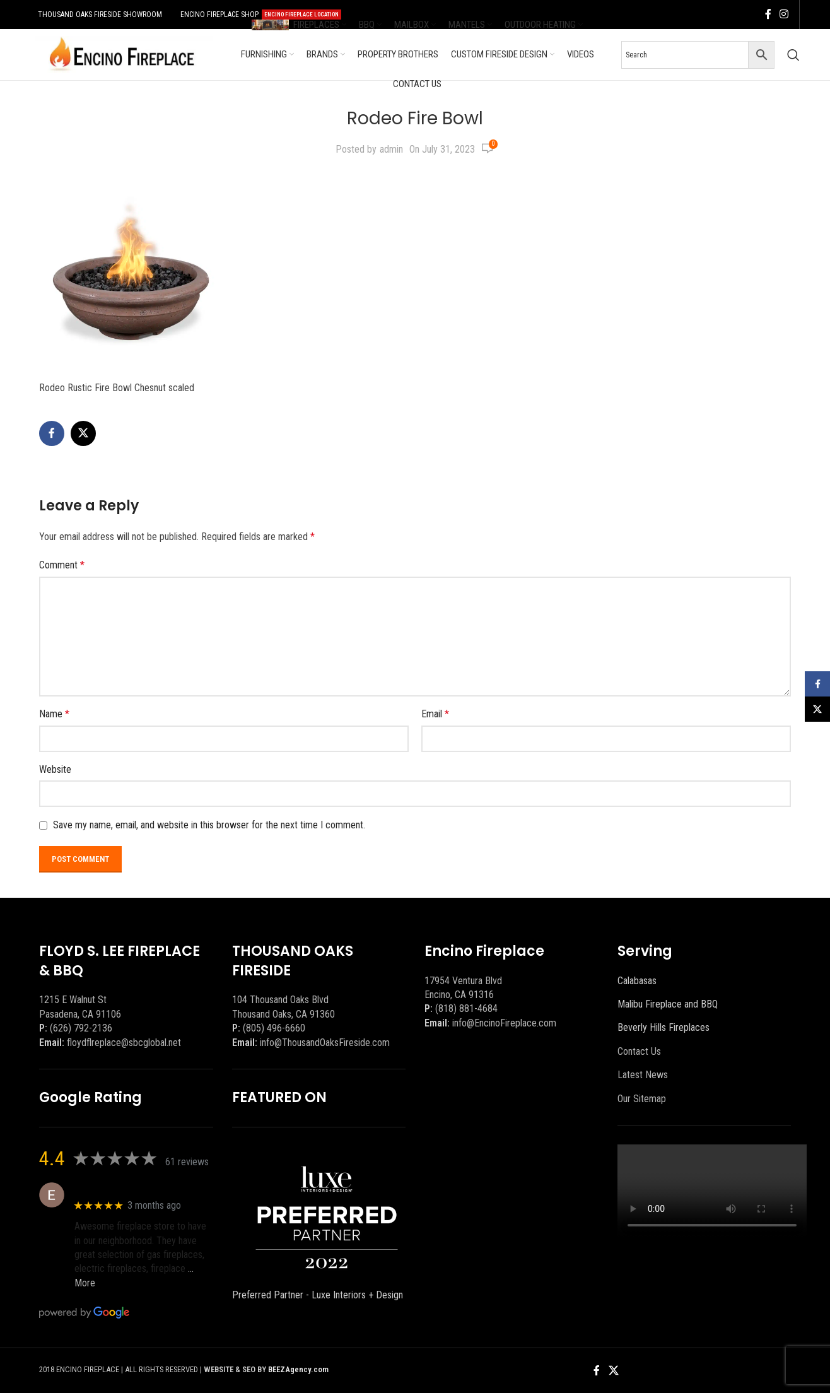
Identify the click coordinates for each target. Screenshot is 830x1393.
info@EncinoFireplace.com (504, 1023)
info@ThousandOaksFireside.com (325, 1043)
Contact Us (639, 1051)
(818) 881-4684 (466, 1008)
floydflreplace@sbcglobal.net (124, 1043)
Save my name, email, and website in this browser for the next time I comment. (209, 825)
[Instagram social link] (784, 14)
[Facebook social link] (768, 14)
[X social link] (83, 433)
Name (54, 714)
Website (55, 769)
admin (391, 149)
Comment (62, 565)
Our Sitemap (641, 1099)
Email (435, 714)
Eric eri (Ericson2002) (120, 1188)
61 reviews (187, 1162)
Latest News (642, 1075)
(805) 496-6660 (274, 1028)
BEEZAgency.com (298, 1369)
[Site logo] (121, 54)
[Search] (793, 55)
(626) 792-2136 (81, 1028)
